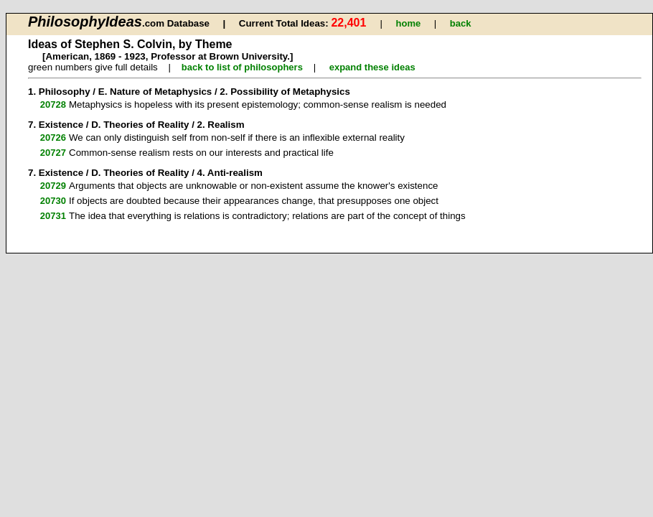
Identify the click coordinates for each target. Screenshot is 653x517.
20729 (53, 185)
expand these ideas (372, 67)
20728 (53, 104)
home (408, 23)
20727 (53, 152)
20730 (53, 200)
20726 (53, 137)
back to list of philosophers (242, 67)
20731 (53, 215)
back (460, 23)
